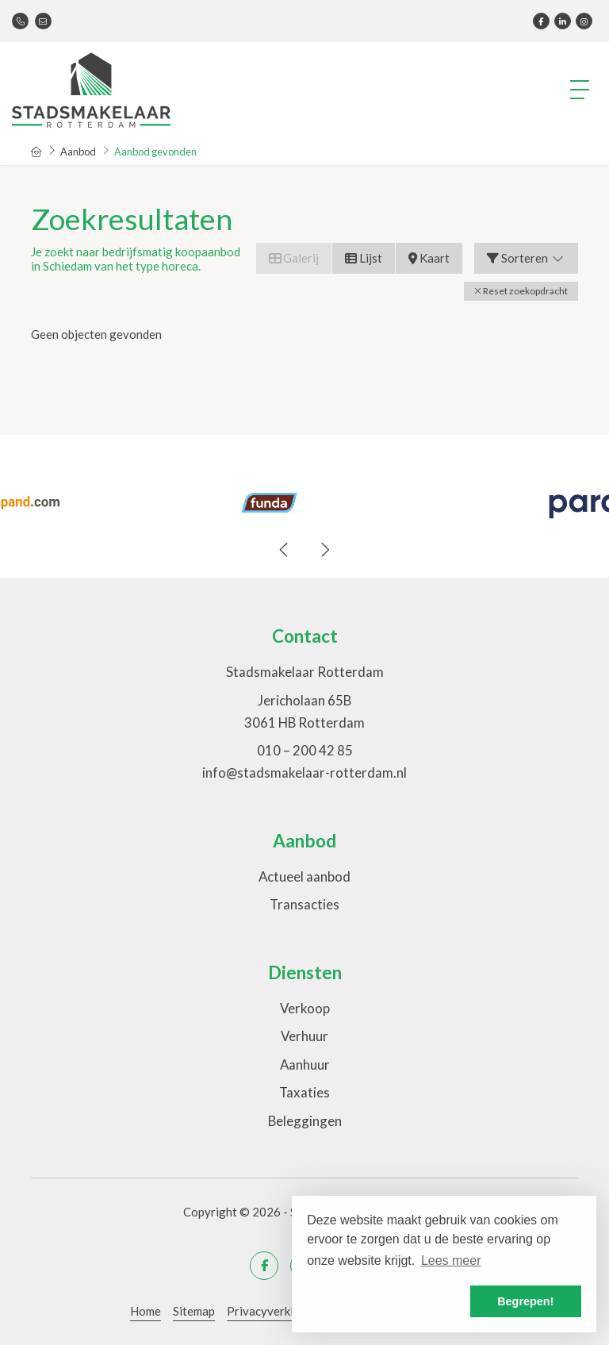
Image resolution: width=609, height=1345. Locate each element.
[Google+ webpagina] (584, 21)
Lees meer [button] (451, 1260)
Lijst (363, 258)
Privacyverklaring (274, 1311)
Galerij (294, 258)
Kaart (429, 258)
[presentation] (285, 550)
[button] (521, 291)
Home (145, 1311)
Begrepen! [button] (525, 1301)
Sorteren (526, 258)
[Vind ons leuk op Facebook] (541, 21)
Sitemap (194, 1311)
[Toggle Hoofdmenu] (580, 89)
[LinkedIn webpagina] (562, 21)
